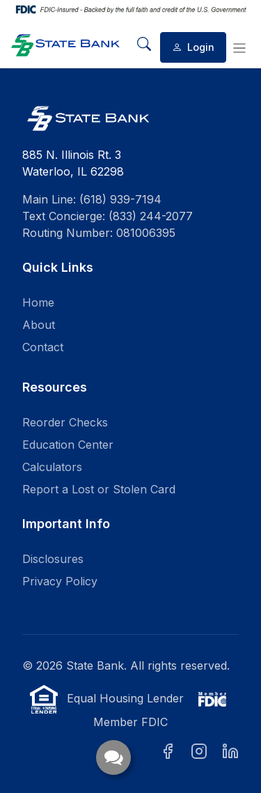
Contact (42, 347)
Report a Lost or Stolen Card (98, 489)
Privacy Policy (59, 581)
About (38, 325)
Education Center (67, 445)
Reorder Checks (65, 422)
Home (38, 302)
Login (193, 47)
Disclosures (53, 559)
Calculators (52, 467)
